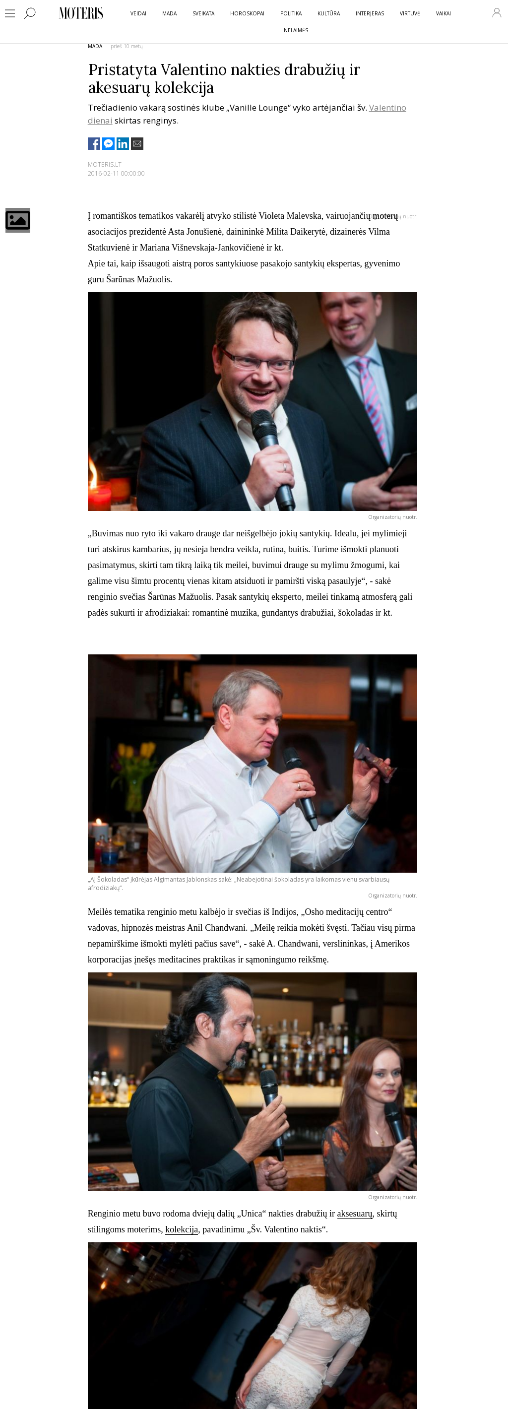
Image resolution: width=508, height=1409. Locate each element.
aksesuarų (355, 1213)
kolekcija (181, 1229)
